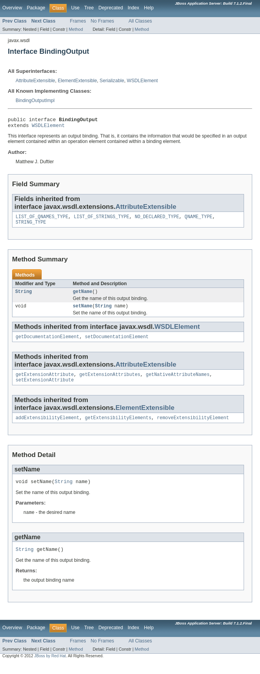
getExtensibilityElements (118, 426)
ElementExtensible (77, 80)
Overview (12, 8)
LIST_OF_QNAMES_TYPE (42, 220)
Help (149, 8)
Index (133, 8)
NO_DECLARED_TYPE (157, 220)
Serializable (112, 80)
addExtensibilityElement (47, 426)
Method (76, 29)
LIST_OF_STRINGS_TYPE (101, 220)
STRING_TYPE (31, 226)
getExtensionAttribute (45, 381)
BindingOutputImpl (35, 100)
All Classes (140, 21)
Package (36, 8)
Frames (78, 21)
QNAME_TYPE (198, 220)
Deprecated (111, 8)
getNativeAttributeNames (177, 381)
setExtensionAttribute (45, 388)
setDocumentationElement (117, 343)
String (23, 296)
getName (82, 296)
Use (75, 8)
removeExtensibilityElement (193, 426)
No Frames (102, 21)
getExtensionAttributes (109, 381)
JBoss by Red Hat (50, 667)
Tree (89, 8)
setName (82, 311)
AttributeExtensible (35, 80)
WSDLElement (142, 80)
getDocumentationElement (47, 343)
